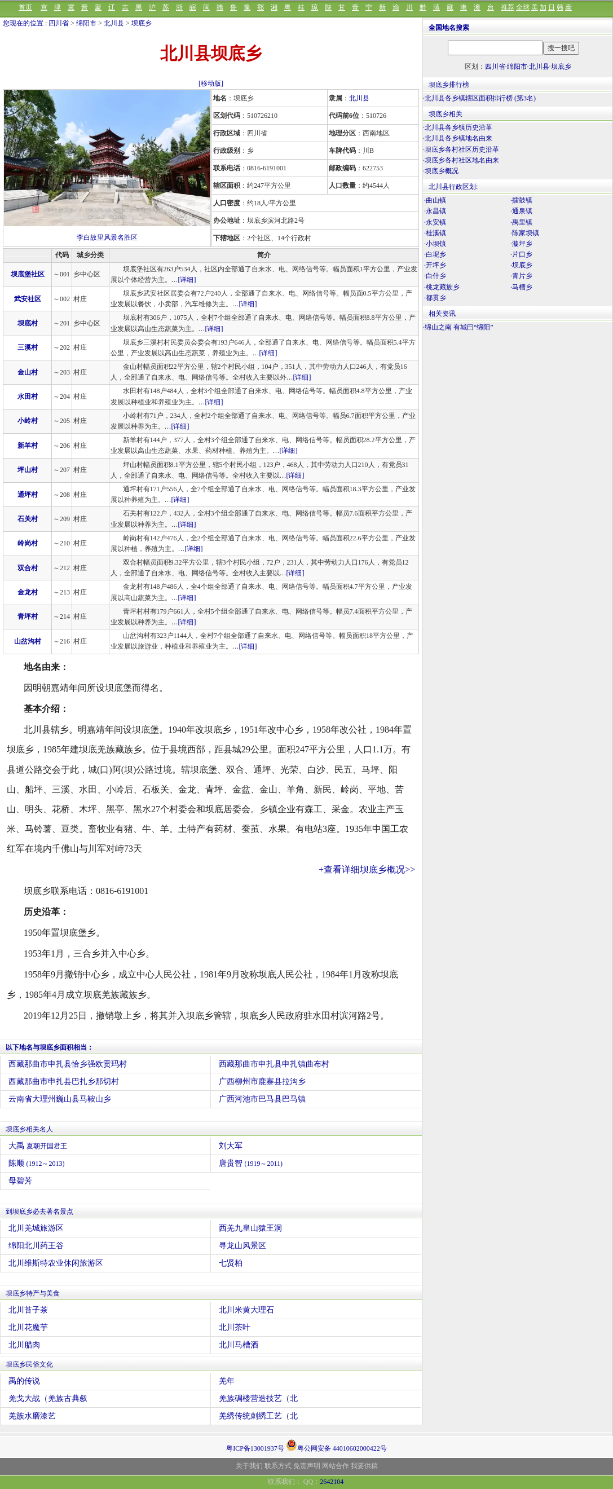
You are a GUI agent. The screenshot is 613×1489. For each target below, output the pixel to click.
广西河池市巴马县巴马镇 (262, 1099)
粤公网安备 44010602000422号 (336, 1445)
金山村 (27, 372)
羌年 (227, 1381)
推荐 (507, 7)
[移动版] (211, 83)
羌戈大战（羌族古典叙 (47, 1398)
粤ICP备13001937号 (255, 1448)
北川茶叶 (234, 1327)
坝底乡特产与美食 (33, 1293)
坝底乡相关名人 (29, 1129)
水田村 (27, 396)
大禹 (37, 1146)
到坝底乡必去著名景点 (39, 1211)
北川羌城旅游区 (36, 1228)
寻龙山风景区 (242, 1245)
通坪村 (27, 495)
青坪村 (27, 616)
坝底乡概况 (441, 171)
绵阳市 (86, 23)
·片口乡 (521, 254)
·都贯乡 (435, 298)
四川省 (58, 23)
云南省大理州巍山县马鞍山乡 (59, 1099)
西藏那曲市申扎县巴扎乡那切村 (63, 1081)
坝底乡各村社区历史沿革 (462, 149)
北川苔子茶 (28, 1310)
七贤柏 (230, 1263)
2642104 (331, 1482)
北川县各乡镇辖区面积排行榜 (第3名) (480, 98)
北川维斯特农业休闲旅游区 (55, 1263)
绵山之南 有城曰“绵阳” (459, 327)
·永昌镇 (435, 211)
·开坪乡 (435, 265)
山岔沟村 (27, 641)
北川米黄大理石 (246, 1310)
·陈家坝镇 (524, 233)
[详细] (187, 280)
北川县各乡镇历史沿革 (458, 127)
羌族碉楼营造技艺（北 (258, 1398)
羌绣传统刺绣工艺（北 (258, 1416)
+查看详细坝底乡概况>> (367, 869)
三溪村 (27, 347)
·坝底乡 (521, 265)
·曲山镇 (435, 200)
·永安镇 (435, 222)
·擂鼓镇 (521, 200)
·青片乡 (521, 276)
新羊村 (27, 446)
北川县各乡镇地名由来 (458, 138)
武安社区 (27, 299)
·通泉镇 (521, 211)
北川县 (114, 23)
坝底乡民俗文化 (29, 1364)
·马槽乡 (521, 287)
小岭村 (27, 421)
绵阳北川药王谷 (36, 1245)
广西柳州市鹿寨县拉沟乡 (262, 1081)
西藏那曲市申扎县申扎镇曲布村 (274, 1064)
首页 (25, 7)
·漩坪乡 (521, 244)
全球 (523, 7)
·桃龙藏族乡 (442, 287)
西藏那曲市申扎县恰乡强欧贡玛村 (67, 1064)
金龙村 (27, 592)
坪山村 (27, 470)
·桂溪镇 (435, 233)
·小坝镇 (435, 244)
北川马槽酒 (238, 1345)
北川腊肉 (24, 1345)
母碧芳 (20, 1181)
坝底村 (27, 323)
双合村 (27, 568)
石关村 (27, 519)
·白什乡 (435, 276)
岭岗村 (27, 543)
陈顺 (36, 1163)
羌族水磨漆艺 (32, 1416)
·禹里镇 (521, 222)
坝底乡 (141, 23)
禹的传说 (24, 1381)
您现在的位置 (23, 23)
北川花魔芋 (28, 1327)
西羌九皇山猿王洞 (250, 1228)
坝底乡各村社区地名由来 (462, 160)
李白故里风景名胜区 (107, 237)
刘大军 (230, 1146)
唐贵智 (251, 1163)
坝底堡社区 (28, 274)
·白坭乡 (435, 254)
